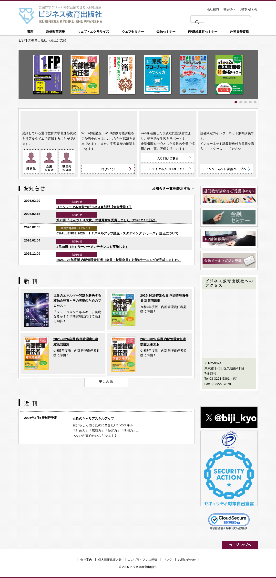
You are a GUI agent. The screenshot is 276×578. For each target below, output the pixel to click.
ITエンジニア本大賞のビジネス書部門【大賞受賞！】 (94, 207)
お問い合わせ (249, 9)
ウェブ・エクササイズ (93, 31)
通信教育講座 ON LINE (49, 120)
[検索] (228, 20)
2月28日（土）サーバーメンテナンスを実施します (92, 247)
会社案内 (213, 9)
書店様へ (229, 9)
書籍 (30, 31)
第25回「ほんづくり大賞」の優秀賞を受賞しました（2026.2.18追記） (106, 220)
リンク (167, 559)
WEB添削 (108, 120)
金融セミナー (165, 31)
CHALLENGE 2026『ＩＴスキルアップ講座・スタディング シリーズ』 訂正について (117, 233)
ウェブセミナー (133, 31)
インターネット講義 (227, 120)
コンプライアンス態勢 (142, 559)
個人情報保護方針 (110, 559)
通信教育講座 (55, 31)
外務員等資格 (239, 31)
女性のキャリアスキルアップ (93, 418)
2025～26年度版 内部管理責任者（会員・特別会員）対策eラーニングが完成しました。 (118, 260)
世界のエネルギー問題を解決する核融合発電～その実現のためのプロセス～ (77, 301)
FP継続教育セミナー (202, 31)
